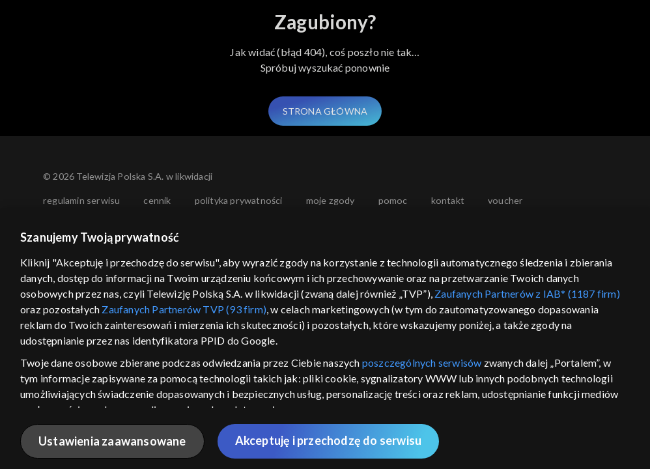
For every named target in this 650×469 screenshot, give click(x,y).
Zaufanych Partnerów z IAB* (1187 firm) (527, 293)
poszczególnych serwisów (422, 362)
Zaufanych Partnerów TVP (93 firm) (184, 309)
